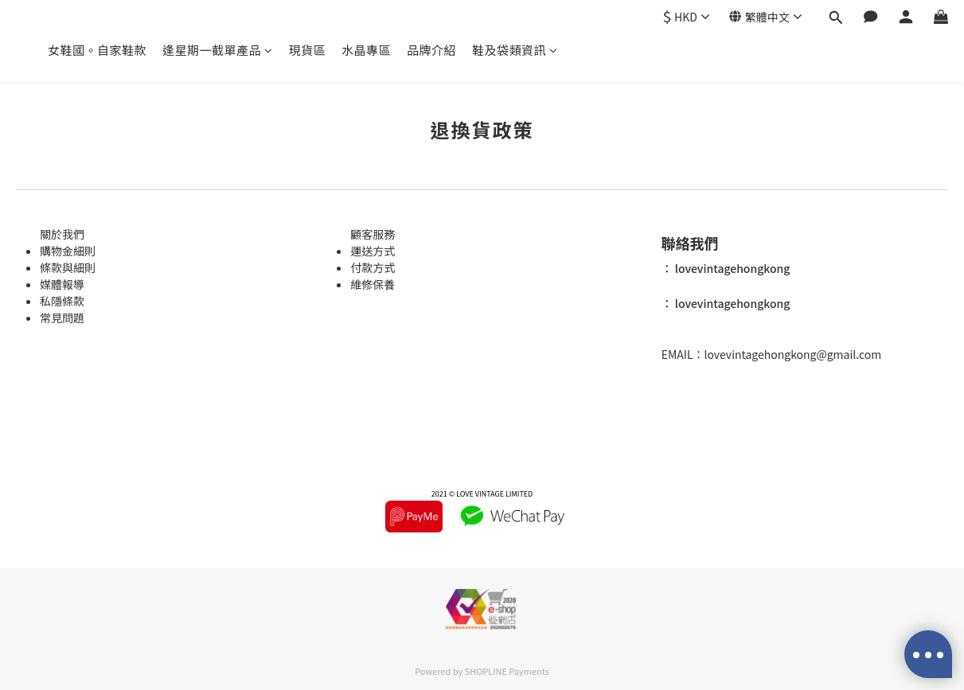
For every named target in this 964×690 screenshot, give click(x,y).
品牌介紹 (431, 49)
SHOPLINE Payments (507, 671)
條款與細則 (68, 267)
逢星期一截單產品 (217, 49)
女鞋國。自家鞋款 (97, 49)
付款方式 (372, 267)
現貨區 (307, 49)
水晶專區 (366, 49)
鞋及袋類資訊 (515, 49)
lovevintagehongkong (731, 268)
